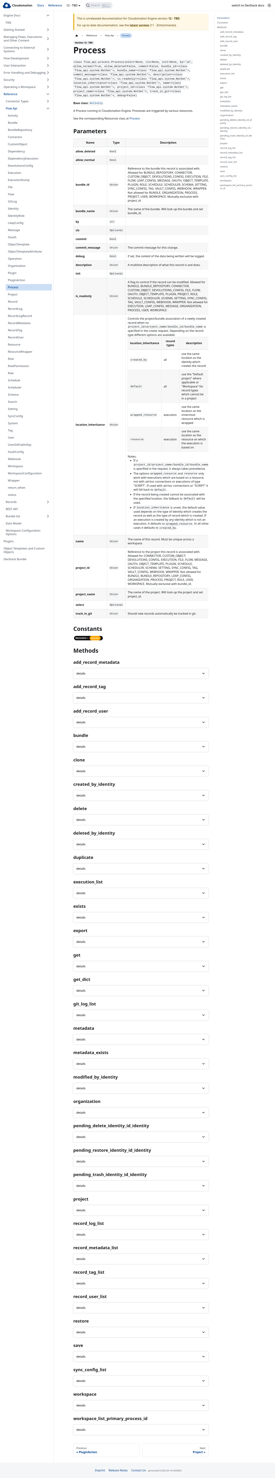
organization (227, 115)
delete (223, 59)
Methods (222, 27)
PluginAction (16, 280)
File (10, 187)
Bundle (13, 123)
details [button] (80, 673)
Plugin (12, 273)
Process (13, 287)
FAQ (8, 23)
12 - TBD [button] (72, 5)
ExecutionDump (19, 180)
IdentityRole (16, 216)
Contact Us (138, 1470)
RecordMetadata (19, 323)
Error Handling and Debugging (25, 73)
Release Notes (118, 1470)
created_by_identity (230, 55)
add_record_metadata (232, 31)
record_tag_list (228, 157)
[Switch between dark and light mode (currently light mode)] (269, 5)
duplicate (225, 68)
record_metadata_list (231, 152)
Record (12, 302)
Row (11, 373)
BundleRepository (20, 130)
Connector (15, 137)
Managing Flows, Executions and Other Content (23, 38)
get (222, 87)
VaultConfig (16, 452)
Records (11, 502)
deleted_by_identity (230, 64)
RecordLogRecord (20, 316)
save (222, 171)
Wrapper (14, 480)
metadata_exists (228, 106)
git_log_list (225, 96)
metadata (225, 101)
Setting (13, 409)
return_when (16, 488)
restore (224, 166)
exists (223, 78)
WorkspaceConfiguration (25, 473)
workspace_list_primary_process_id (236, 187)
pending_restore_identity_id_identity (236, 129)
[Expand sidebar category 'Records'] (48, 502)
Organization (17, 266)
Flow (11, 194)
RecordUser (16, 337)
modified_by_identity (231, 110)
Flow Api (11, 108)
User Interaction (15, 65)
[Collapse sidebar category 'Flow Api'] (48, 108)
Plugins (9, 541)
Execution (14, 173)
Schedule (14, 380)
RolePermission (18, 366)
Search (12, 402)
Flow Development (16, 58)
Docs (40, 5)
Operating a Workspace (20, 87)
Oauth (12, 237)
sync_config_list (228, 175)
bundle (224, 45)
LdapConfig (15, 223)
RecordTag (15, 330)
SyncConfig (15, 416)
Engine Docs (12, 15)
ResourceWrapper (20, 352)
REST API (12, 509)
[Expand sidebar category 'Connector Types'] (48, 101)
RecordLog (15, 309)
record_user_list (228, 161)
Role (11, 359)
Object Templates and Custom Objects (24, 550)
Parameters (223, 17)
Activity (13, 116)
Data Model (13, 523)
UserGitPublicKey (19, 445)
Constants (222, 22)
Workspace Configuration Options (23, 532)
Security (9, 80)
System (13, 423)
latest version (139, 25)
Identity (13, 209)
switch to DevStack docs (248, 5)
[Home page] (76, 35)
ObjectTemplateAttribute (25, 251)
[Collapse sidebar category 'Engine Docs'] (48, 15)
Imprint (100, 1470)
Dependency (16, 151)
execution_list (227, 73)
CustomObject (17, 144)
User (11, 437)
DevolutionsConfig (20, 166)
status (12, 495)
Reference (55, 5)
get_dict (224, 92)
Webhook (14, 459)
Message (14, 230)
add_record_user (229, 41)
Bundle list (13, 516)
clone (223, 50)
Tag (10, 430)
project (224, 143)
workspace (226, 180)
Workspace (15, 466)
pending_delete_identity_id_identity (236, 121)
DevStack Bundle (15, 559)
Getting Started (14, 30)
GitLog (12, 201)
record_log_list (228, 148)
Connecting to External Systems (19, 49)
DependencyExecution (23, 158)
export (223, 82)
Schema (13, 395)
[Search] (98, 5)
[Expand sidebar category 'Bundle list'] (48, 516)
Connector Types (17, 101)
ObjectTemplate (19, 244)
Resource (14, 344)
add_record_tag (228, 36)
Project (12, 294)
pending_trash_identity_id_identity (236, 137)
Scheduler (14, 387)
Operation (15, 259)
